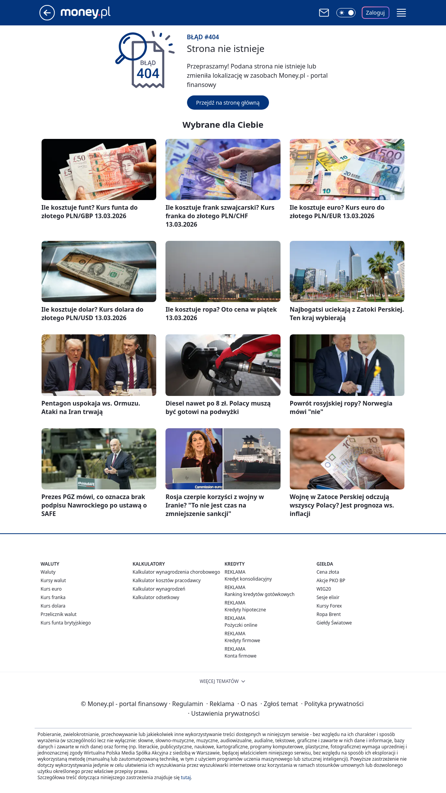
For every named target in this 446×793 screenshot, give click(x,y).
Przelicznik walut (59, 614)
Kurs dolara (53, 606)
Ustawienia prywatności (223, 713)
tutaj (186, 777)
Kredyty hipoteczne (245, 609)
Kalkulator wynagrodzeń (159, 589)
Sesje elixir (328, 597)
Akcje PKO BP (331, 580)
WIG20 (324, 589)
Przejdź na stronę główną (228, 102)
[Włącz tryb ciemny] (346, 12)
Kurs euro (51, 589)
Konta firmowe (241, 656)
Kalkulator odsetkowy (156, 597)
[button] (401, 13)
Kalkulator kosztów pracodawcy (167, 580)
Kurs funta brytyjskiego (66, 622)
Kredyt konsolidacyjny (248, 579)
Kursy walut (53, 580)
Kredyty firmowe (243, 640)
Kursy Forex (329, 606)
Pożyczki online (241, 625)
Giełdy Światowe (334, 622)
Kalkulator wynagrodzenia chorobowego (176, 572)
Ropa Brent (329, 614)
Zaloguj (375, 12)
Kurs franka (53, 597)
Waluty (48, 572)
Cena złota (328, 572)
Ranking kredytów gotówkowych (260, 594)
